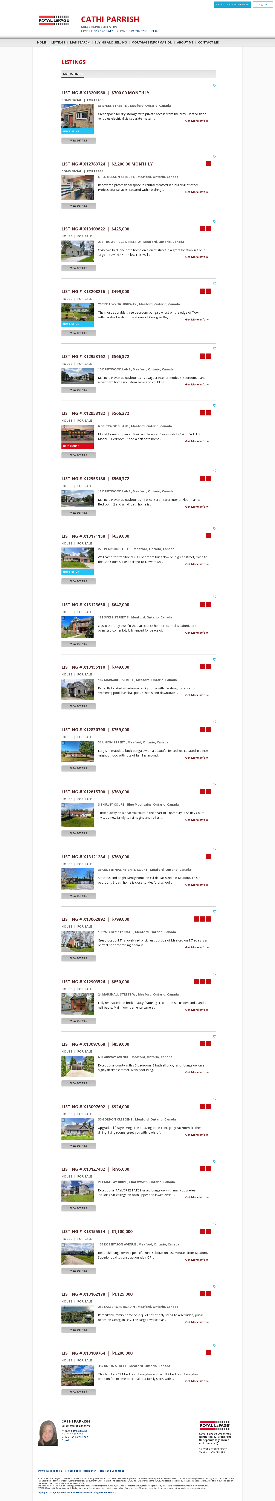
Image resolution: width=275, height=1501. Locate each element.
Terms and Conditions (111, 1470)
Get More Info (195, 121)
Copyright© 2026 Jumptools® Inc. (54, 1492)
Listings (58, 42)
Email (155, 31)
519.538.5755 (138, 31)
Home (42, 42)
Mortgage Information (151, 42)
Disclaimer (89, 1470)
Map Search (80, 42)
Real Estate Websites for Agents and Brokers (93, 1492)
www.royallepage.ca (50, 1470)
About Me (185, 42)
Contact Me (208, 42)
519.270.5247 (103, 31)
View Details (78, 140)
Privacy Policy (73, 1470)
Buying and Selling (111, 42)
